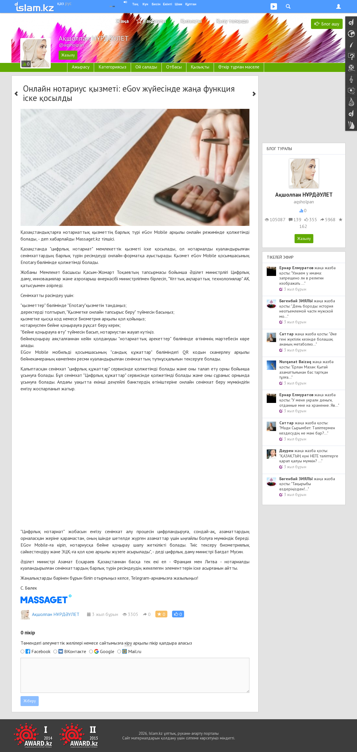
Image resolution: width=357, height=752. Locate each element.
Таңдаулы (154, 21)
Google (107, 651)
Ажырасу (80, 67)
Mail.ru (134, 651)
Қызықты (191, 21)
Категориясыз (112, 67)
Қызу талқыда (232, 21)
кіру (128, 643)
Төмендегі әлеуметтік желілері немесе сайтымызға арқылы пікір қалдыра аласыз (106, 643)
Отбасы (174, 67)
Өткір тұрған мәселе (238, 67)
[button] (178, 614)
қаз (60, 3)
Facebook (40, 651)
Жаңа (122, 21)
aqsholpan (304, 202)
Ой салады (146, 67)
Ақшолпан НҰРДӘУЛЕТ (50, 614)
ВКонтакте (75, 651)
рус (68, 3)
